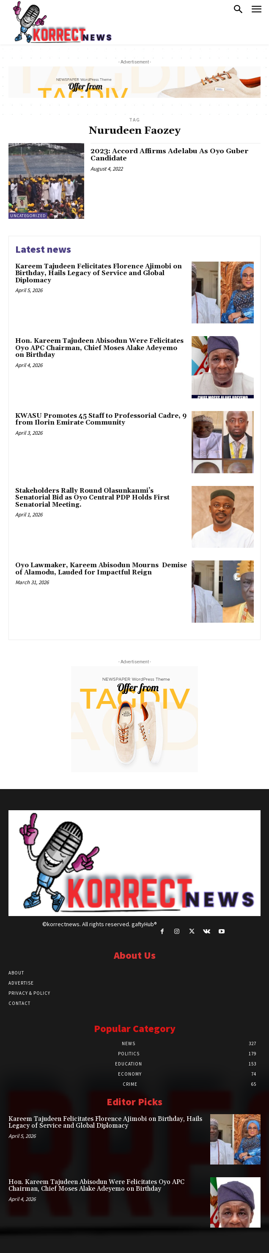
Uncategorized (28, 215)
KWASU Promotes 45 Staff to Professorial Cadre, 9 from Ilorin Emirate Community (101, 419)
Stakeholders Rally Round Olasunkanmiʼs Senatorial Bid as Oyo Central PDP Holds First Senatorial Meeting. (92, 498)
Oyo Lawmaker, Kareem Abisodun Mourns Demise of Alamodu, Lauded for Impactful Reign (101, 569)
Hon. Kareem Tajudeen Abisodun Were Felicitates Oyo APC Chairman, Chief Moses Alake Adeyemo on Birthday (99, 348)
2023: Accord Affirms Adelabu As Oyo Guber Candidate (169, 155)
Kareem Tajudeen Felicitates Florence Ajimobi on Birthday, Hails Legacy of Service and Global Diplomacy (98, 273)
